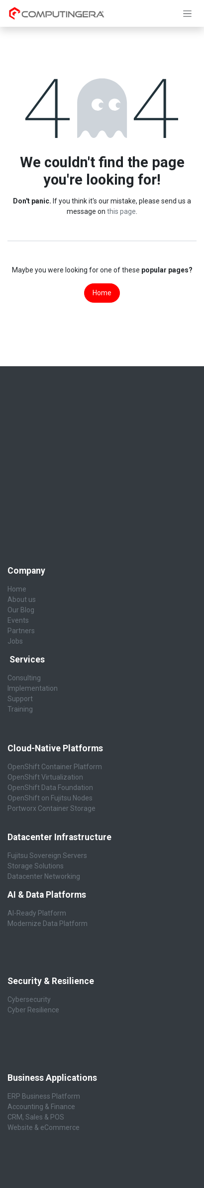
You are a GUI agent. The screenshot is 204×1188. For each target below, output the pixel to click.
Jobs (15, 641)
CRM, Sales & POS (35, 1117)
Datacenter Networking (43, 876)
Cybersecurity (29, 999)
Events (18, 620)
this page (121, 211)
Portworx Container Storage (51, 808)
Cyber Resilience (33, 1010)
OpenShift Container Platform (54, 767)
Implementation (32, 688)
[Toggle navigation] (187, 13)
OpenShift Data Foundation (50, 788)
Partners (21, 631)
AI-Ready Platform (36, 913)
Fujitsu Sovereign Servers (47, 855)
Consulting (24, 678)
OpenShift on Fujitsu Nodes (50, 798)
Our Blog (20, 610)
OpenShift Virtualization (45, 777)
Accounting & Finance (41, 1107)
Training (20, 709)
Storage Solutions (35, 866)
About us (21, 599)
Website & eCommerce (43, 1127)
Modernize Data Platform (47, 923)
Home (102, 293)
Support (20, 699)
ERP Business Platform (43, 1096)
